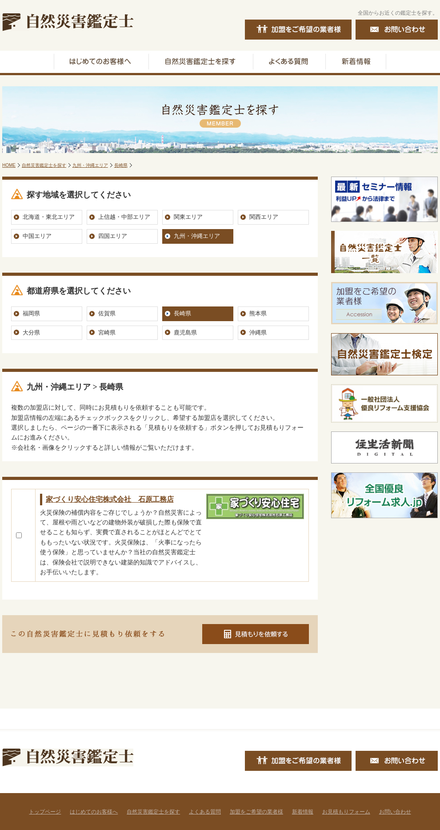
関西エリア (263, 217)
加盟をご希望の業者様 (256, 812)
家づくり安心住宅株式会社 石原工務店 (110, 499)
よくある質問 (205, 812)
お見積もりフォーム (346, 812)
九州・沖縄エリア (90, 165)
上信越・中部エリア (124, 217)
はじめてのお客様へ (94, 812)
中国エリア (37, 236)
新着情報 (302, 812)
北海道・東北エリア (49, 217)
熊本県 (258, 313)
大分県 (31, 332)
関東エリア (188, 217)
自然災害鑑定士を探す (44, 165)
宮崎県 (107, 332)
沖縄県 (258, 332)
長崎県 (121, 165)
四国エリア (112, 236)
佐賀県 (107, 313)
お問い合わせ (395, 812)
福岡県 (31, 313)
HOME (9, 165)
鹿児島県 (185, 332)
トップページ (45, 812)
